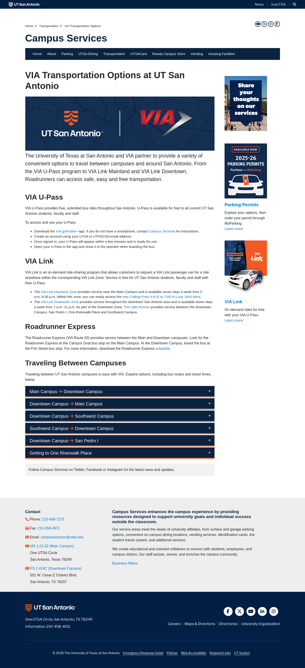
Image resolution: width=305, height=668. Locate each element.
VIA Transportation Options (82, 26)
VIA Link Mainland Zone (59, 292)
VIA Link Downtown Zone (60, 302)
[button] (294, 4)
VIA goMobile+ (67, 231)
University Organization (260, 624)
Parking (67, 54)
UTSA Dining (88, 54)
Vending (197, 54)
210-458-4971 (49, 528)
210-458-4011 (58, 626)
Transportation (48, 26)
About (51, 54)
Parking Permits (242, 204)
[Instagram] (270, 24)
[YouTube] (257, 24)
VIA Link (233, 301)
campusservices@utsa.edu (62, 537)
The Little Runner (137, 307)
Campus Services (66, 38)
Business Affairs (125, 563)
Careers (174, 624)
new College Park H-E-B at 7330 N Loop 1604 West (161, 297)
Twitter (79, 470)
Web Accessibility (193, 653)
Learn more (234, 229)
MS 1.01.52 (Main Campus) (52, 546)
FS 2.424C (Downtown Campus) (56, 568)
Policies (172, 653)
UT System (242, 653)
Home (29, 26)
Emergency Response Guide (143, 653)
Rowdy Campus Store (168, 54)
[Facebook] (277, 24)
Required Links (220, 653)
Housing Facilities (221, 54)
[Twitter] (264, 24)
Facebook (94, 470)
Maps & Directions (200, 624)
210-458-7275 (53, 519)
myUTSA (278, 4)
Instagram (115, 470)
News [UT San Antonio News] (259, 4)
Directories (228, 624)
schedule (163, 348)
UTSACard (138, 54)
